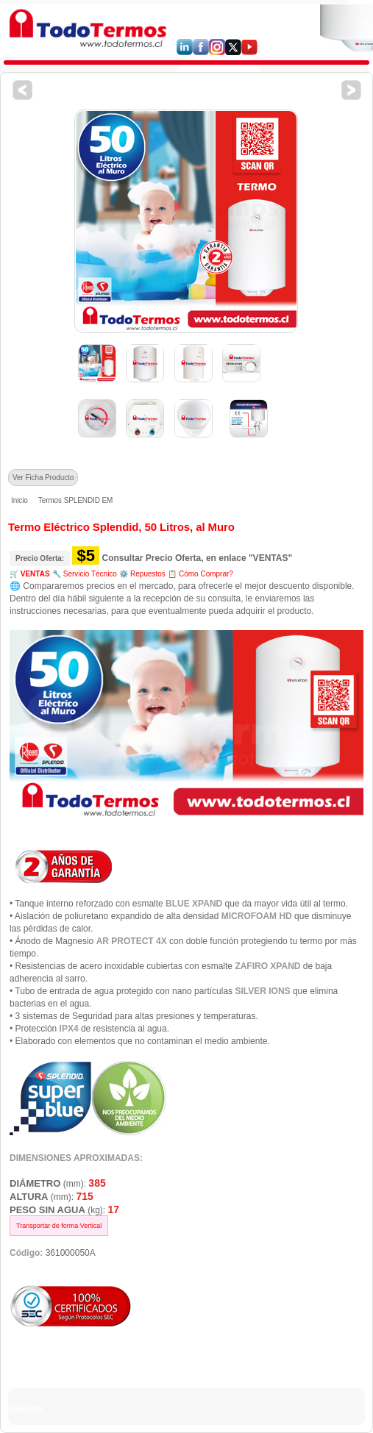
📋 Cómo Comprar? (200, 574)
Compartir (25, 1409)
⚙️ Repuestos (142, 574)
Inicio (19, 500)
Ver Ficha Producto (43, 478)
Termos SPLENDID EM (75, 500)
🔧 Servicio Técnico (84, 574)
